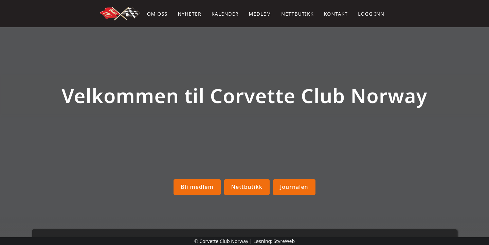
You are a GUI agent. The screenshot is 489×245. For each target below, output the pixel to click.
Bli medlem (197, 187)
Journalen (294, 187)
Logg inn (371, 14)
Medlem (260, 14)
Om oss (157, 14)
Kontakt (336, 14)
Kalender (225, 14)
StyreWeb (284, 241)
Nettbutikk (297, 14)
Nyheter (189, 14)
